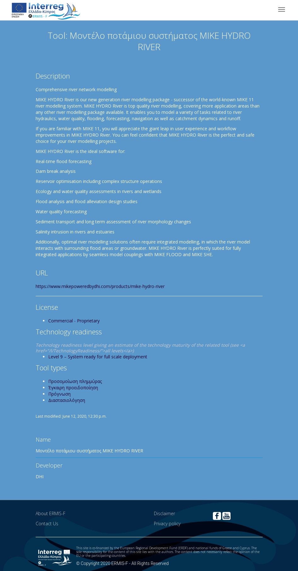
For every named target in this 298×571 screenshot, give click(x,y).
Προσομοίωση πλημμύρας (75, 381)
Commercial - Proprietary (74, 321)
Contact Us (47, 524)
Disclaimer (164, 513)
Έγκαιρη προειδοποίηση (73, 388)
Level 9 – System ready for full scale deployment (97, 357)
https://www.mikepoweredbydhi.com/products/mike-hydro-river (100, 286)
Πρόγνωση (59, 394)
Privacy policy (167, 524)
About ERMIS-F (50, 513)
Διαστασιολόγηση (66, 400)
